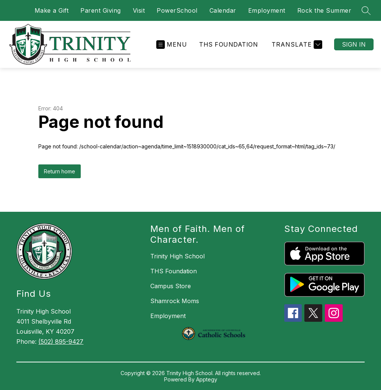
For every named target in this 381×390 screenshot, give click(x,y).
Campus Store (170, 286)
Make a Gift (52, 10)
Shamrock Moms (174, 301)
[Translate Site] (296, 44)
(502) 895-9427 (60, 341)
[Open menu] (171, 44)
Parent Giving (100, 10)
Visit (139, 10)
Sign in (354, 44)
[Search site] (366, 10)
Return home (59, 171)
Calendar (222, 10)
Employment (266, 10)
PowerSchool (177, 10)
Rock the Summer (324, 10)
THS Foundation (228, 44)
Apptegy (206, 379)
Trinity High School (177, 256)
